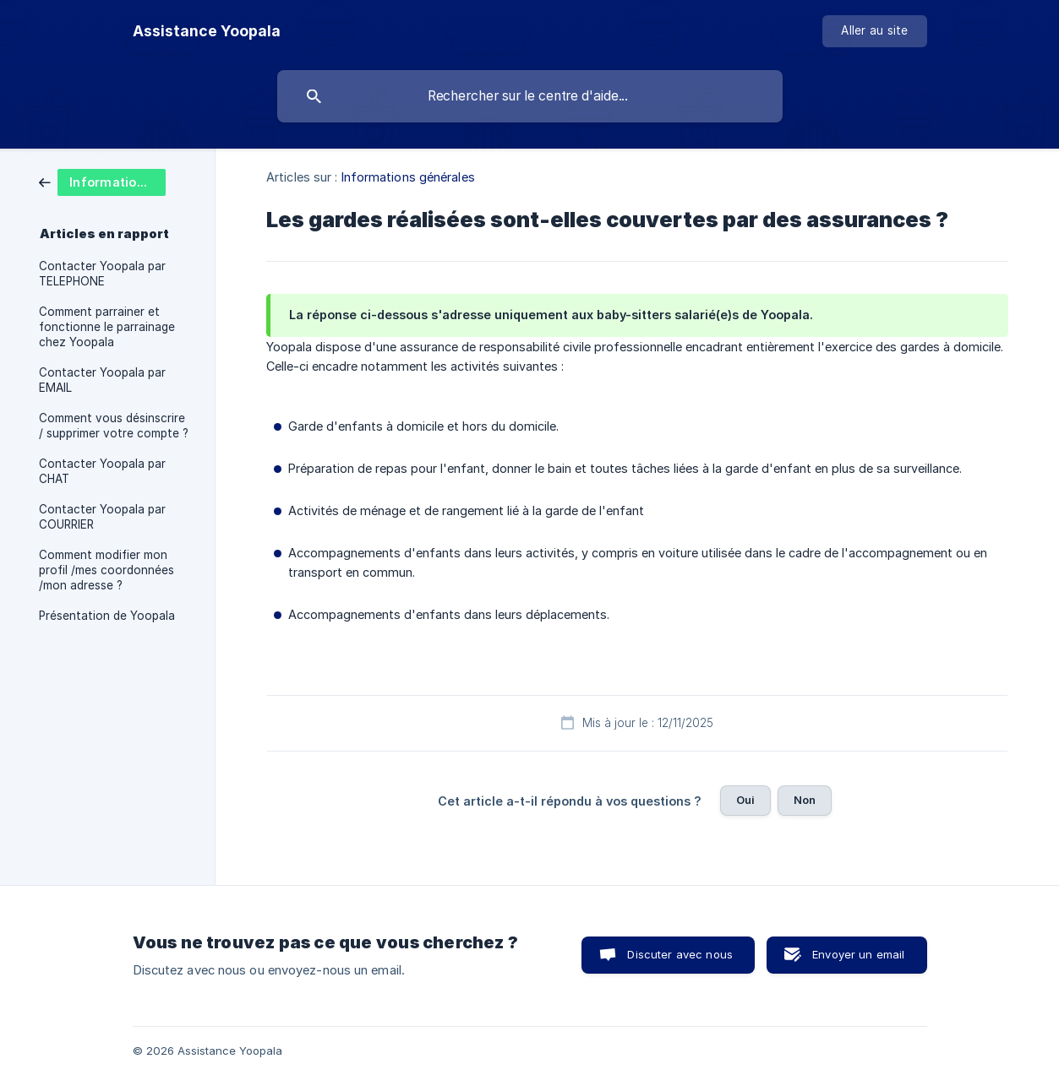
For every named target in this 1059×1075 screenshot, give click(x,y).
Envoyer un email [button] (858, 954)
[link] (102, 181)
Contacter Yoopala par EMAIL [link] (102, 380)
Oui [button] (745, 799)
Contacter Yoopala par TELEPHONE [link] (102, 273)
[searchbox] (530, 96)
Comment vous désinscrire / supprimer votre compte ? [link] (113, 425)
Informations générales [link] (408, 177)
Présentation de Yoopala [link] (107, 615)
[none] (207, 31)
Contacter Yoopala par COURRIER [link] (102, 516)
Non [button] (805, 799)
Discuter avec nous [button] (680, 954)
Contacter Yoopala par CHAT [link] (102, 471)
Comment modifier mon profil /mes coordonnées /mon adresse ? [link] (106, 570)
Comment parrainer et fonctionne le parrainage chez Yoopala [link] (107, 327)
